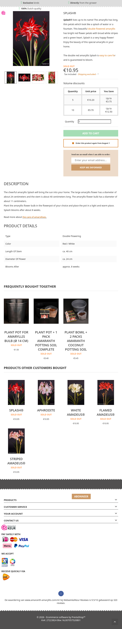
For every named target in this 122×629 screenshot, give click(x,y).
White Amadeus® (76, 412)
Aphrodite (46, 410)
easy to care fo (107, 55)
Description (16, 183)
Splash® (16, 410)
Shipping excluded (87, 74)
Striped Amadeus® (16, 461)
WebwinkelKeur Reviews (76, 600)
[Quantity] (94, 122)
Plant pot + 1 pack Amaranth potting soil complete (46, 341)
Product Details (20, 225)
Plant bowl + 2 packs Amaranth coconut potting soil (75, 341)
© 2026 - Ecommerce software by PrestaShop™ (61, 617)
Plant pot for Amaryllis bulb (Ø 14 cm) (16, 336)
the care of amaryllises (34, 217)
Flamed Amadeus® (106, 412)
